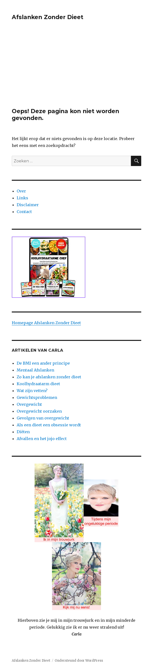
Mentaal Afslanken (35, 370)
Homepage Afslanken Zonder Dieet (46, 322)
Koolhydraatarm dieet (38, 383)
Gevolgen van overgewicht (43, 418)
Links (22, 197)
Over (21, 191)
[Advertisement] (77, 71)
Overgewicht (29, 404)
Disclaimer (28, 204)
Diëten (23, 431)
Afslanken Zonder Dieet (47, 17)
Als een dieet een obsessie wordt (49, 424)
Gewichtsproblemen (37, 397)
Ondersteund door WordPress (79, 660)
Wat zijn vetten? (32, 390)
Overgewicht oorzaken (39, 411)
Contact (24, 211)
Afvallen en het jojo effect (42, 438)
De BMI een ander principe (43, 363)
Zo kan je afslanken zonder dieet (49, 376)
